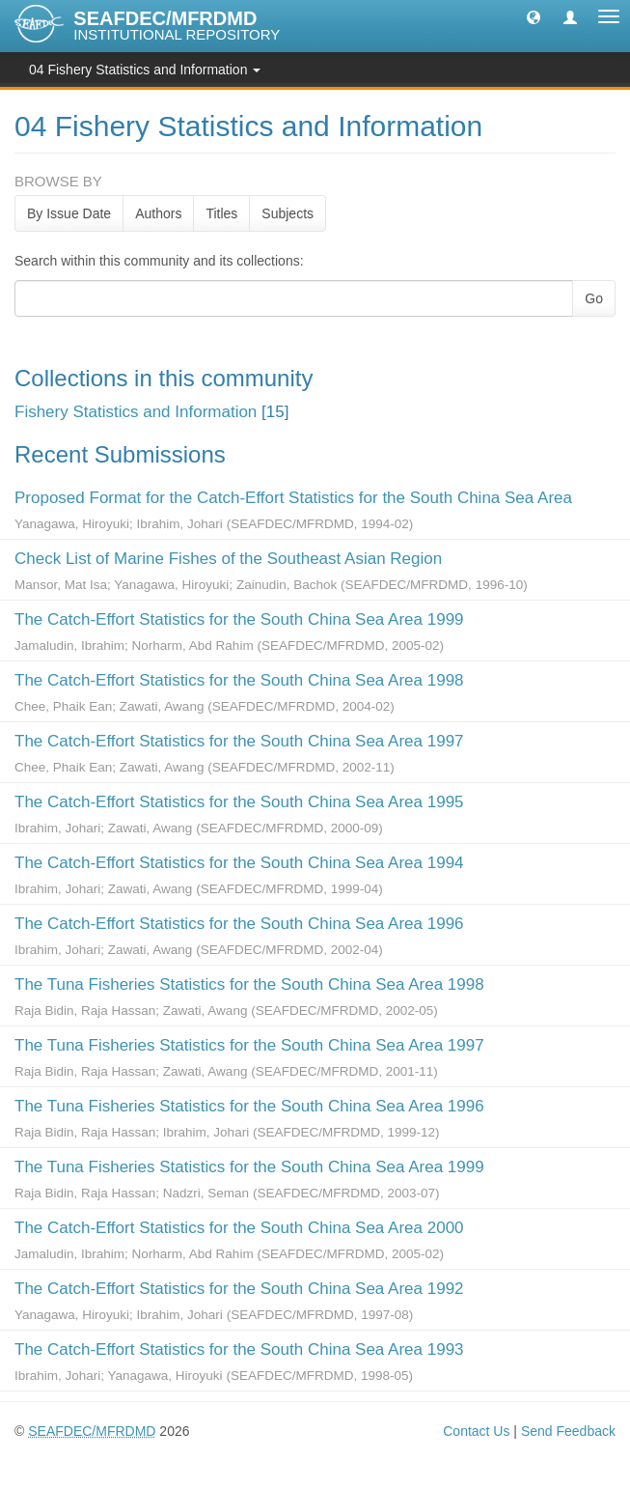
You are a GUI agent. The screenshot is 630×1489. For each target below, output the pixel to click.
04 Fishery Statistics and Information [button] (144, 69)
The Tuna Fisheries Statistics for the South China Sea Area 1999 (249, 1167)
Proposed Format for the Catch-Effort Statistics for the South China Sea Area (293, 498)
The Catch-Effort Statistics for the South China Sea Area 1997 (239, 741)
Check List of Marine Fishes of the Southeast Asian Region (228, 558)
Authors (158, 213)
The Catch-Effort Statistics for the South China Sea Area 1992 (239, 1288)
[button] (533, 16)
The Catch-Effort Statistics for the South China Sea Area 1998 (239, 680)
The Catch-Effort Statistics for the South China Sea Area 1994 (239, 863)
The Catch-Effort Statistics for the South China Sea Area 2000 (239, 1228)
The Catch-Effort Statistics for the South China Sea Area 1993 (239, 1349)
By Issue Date (69, 213)
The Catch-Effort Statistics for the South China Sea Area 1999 (239, 619)
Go (594, 298)
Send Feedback (568, 1431)
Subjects (287, 213)
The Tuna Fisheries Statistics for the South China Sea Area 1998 (249, 984)
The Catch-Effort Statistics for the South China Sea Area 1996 (239, 923)
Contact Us (476, 1431)
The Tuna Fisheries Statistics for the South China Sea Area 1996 (249, 1106)
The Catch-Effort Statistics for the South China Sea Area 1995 (239, 802)
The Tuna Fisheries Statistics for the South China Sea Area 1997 (249, 1045)
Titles (221, 213)
